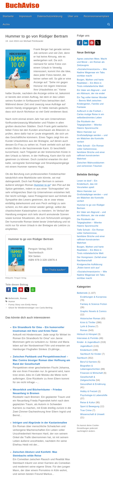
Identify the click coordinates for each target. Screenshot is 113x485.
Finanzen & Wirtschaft (91, 373)
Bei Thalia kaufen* (55, 269)
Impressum (25, 16)
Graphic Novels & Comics (93, 311)
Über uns (73, 16)
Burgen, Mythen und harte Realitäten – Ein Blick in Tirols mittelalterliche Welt (90, 83)
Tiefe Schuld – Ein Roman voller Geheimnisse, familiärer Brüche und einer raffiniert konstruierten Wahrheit (91, 152)
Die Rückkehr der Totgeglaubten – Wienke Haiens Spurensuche (89, 124)
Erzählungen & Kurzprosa (93, 297)
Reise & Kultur (87, 402)
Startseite (8, 16)
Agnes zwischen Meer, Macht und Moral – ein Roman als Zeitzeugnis (92, 62)
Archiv (6, 24)
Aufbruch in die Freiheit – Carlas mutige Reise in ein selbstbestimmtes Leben (90, 114)
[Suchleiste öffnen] (108, 24)
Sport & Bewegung (89, 406)
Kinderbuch (86, 350)
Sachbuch (82, 358)
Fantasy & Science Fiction (93, 304)
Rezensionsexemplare (96, 16)
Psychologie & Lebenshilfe (93, 395)
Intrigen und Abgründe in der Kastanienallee (40, 422)
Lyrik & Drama (87, 326)
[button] (8, 289)
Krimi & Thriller (87, 322)
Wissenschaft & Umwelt (92, 414)
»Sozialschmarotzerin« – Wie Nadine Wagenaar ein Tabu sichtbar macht (92, 72)
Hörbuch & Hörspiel (87, 334)
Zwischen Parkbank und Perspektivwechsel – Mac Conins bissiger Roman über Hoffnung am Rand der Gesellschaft (41, 360)
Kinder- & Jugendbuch (88, 342)
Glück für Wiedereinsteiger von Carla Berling (30, 307)
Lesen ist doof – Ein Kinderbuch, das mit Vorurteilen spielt (87, 184)
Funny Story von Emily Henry (22, 304)
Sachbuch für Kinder (90, 354)
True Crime (86, 410)
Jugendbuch (86, 346)
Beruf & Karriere (88, 362)
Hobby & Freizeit (88, 391)
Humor (11, 301)
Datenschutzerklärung (49, 16)
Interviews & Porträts (87, 338)
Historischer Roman (90, 318)
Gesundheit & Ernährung (93, 384)
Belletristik (13, 298)
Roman (23, 298)
